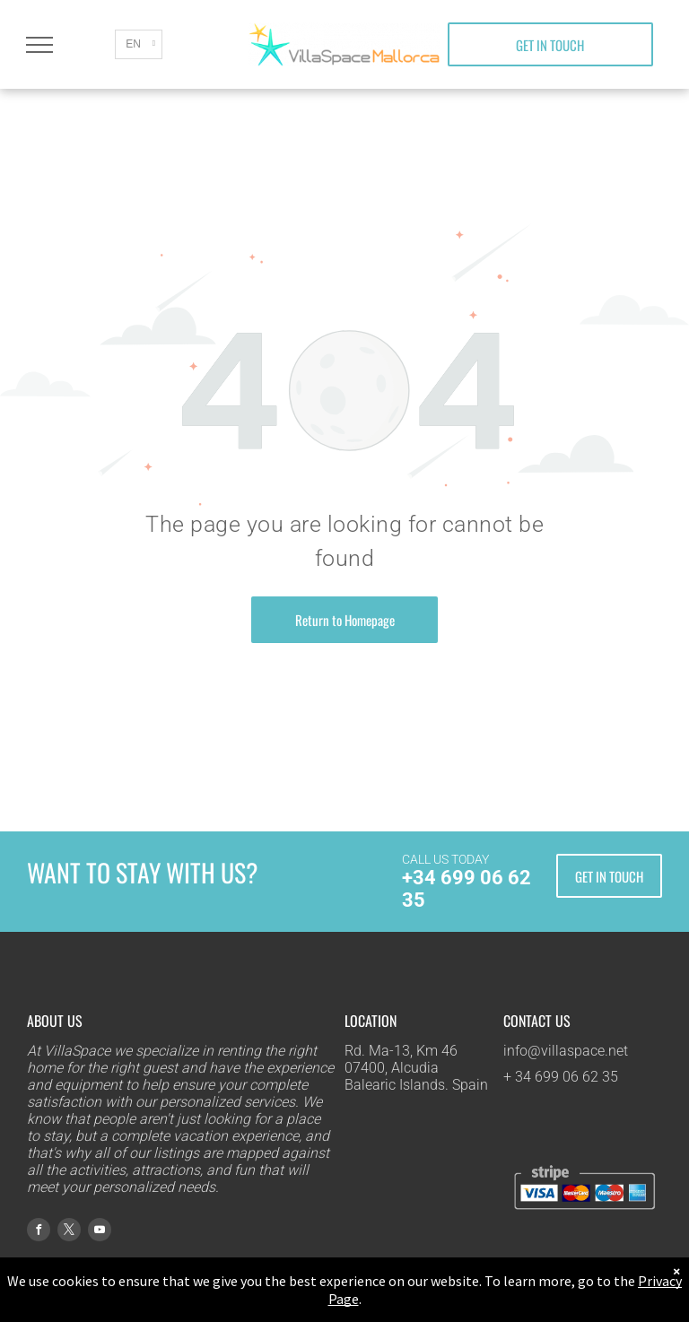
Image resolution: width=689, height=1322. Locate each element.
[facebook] (38, 1232)
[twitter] (69, 1232)
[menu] (39, 45)
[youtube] (99, 1232)
